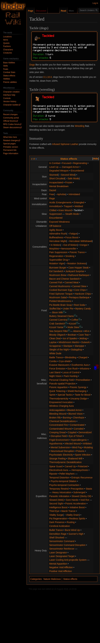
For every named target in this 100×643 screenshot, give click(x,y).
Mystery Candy (83, 308)
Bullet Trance (56, 530)
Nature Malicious (52, 579)
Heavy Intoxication (61, 492)
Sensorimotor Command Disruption (67, 545)
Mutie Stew (73, 327)
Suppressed (55, 214)
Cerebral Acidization (59, 526)
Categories (36, 579)
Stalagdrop (76, 349)
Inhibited (87, 443)
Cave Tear (83, 334)
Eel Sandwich (56, 271)
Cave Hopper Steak (78, 267)
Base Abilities (9, 62)
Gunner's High (75, 534)
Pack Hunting (70, 376)
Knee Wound (65, 210)
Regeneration (56, 256)
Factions (7, 46)
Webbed (78, 206)
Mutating (88, 447)
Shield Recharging (76, 391)
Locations (7, 36)
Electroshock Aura (58, 470)
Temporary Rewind (59, 488)
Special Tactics (65, 394)
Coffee (74, 319)
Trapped (68, 206)
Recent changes (10, 114)
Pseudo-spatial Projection (62, 383)
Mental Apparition (58, 563)
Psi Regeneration (58, 518)
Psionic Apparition (58, 387)
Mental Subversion (60, 447)
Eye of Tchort (75, 436)
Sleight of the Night (59, 349)
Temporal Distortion (59, 477)
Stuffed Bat (55, 308)
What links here (10, 137)
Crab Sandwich (57, 323)
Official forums (9, 121)
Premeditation (83, 380)
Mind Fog (77, 447)
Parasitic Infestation (59, 496)
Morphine (54, 248)
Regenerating (80, 163)
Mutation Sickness (76, 263)
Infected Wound (73, 443)
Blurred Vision (75, 413)
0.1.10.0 (47, 77)
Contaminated (77, 425)
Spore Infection (83, 454)
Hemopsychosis (80, 470)
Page (30, 10)
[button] (95, 158)
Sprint (52, 394)
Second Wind (68, 174)
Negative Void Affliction (61, 567)
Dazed (52, 190)
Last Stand (54, 372)
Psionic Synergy (78, 387)
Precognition (77, 488)
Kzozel (72, 323)
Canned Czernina (58, 319)
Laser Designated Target (61, 556)
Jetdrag (83, 338)
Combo (53, 361)
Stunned (53, 174)
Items (5, 40)
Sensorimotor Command (61, 541)
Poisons (80, 451)
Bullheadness (56, 237)
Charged (82, 357)
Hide (95, 158)
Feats (5, 69)
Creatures (7, 53)
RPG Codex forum (11, 124)
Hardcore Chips (83, 293)
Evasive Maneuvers (59, 365)
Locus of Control (71, 372)
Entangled (79, 202)
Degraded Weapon (59, 170)
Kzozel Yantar (56, 327)
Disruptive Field (59, 436)
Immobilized (55, 206)
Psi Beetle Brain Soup (60, 305)
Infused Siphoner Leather (65, 144)
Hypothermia (55, 443)
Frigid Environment (59, 440)
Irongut (83, 245)
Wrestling (79, 126)
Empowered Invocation (61, 402)
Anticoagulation (57, 410)
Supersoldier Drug (58, 259)
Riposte (53, 473)
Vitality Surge (56, 515)
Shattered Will (75, 458)
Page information (10, 153)
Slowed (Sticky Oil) (81, 496)
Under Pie (68, 308)
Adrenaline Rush (58, 233)
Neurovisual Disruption (62, 451)
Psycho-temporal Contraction (64, 485)
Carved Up (70, 466)
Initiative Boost (77, 507)
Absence (77, 331)
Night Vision (55, 376)
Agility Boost (55, 230)
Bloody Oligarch (57, 334)
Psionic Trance (77, 252)
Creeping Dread (57, 432)
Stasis (89, 488)
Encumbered (77, 170)
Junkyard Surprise (75, 271)
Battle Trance (56, 357)
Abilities (6, 79)
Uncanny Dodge (78, 398)
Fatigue (73, 233)
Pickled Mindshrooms (60, 301)
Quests (6, 43)
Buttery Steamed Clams (61, 316)
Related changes (10, 140)
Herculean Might (57, 241)
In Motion (55, 245)
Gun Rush (72, 368)
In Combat (54, 163)
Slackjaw (67, 346)
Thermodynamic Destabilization (65, 462)
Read (61, 10)
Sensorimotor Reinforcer (61, 548)
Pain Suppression (58, 252)
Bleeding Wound (57, 413)
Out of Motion (70, 245)
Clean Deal (55, 338)
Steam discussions (11, 127)
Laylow (53, 342)
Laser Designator (58, 552)
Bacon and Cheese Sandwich (64, 278)
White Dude (55, 353)
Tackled (78, 210)
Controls (7, 98)
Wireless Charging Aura (61, 406)
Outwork (85, 342)
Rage (52, 198)
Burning (67, 417)
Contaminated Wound (60, 428)
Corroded (78, 428)
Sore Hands (72, 500)
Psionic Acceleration (75, 503)
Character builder (10, 105)
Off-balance (55, 226)
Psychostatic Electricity (61, 454)
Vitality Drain (72, 515)
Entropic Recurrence (82, 477)
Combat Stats (9, 72)
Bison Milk (57, 312)
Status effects (68, 158)
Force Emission (57, 368)
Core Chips (80, 290)
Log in (95, 3)
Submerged (79, 492)
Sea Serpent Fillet (58, 331)
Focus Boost (71, 237)
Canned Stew (79, 286)
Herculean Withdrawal (80, 241)
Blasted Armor (74, 410)
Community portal (11, 118)
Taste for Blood (82, 394)
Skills (5, 66)
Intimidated (74, 194)
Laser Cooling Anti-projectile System (68, 560)
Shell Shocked (56, 537)
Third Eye (54, 511)
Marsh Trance (68, 511)
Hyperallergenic (79, 440)
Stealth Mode (72, 214)
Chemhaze (78, 417)
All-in (86, 331)
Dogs (32, 64)
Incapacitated (56, 182)
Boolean (72, 334)
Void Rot (84, 500)
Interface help (9, 95)
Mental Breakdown (58, 186)
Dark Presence (57, 522)
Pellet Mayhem (67, 473)
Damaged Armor (70, 167)
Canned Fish (55, 282)
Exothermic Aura (80, 365)
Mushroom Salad (58, 297)
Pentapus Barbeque (79, 297)
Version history (9, 101)
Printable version (10, 147)
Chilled (52, 210)
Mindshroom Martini (69, 342)
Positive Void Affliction (60, 571)
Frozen (68, 182)
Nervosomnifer (68, 248)
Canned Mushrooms (59, 286)
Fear (51, 194)
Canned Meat (71, 282)
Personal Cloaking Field (61, 380)
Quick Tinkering (57, 391)
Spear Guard (56, 466)
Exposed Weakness (59, 221)
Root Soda (79, 305)
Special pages (9, 143)
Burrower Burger (57, 267)
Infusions (84, 368)
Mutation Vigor (56, 263)
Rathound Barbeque (78, 275)
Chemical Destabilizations (62, 421)
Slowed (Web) (56, 500)
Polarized (82, 466)
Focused (66, 163)
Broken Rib (55, 417)
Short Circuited (57, 178)
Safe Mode (73, 178)
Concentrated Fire (58, 425)
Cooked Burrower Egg (60, 290)
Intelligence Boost (58, 507)
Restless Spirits (77, 518)
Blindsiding (70, 357)
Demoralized (85, 432)
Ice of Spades (70, 338)
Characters (8, 49)
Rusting (70, 522)
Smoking (69, 256)
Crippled (72, 432)
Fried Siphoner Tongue (61, 293)
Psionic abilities (10, 82)
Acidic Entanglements (60, 202)
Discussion (41, 10)
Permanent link (9, 150)
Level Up (53, 167)
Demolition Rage (58, 534)
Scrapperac (55, 346)
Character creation (11, 92)
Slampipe (79, 346)
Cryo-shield (65, 361)
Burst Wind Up (72, 530)
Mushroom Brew (57, 275)
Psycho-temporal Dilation (64, 481)
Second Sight (56, 503)
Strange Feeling (57, 458)
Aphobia (61, 194)
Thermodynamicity (58, 398)
